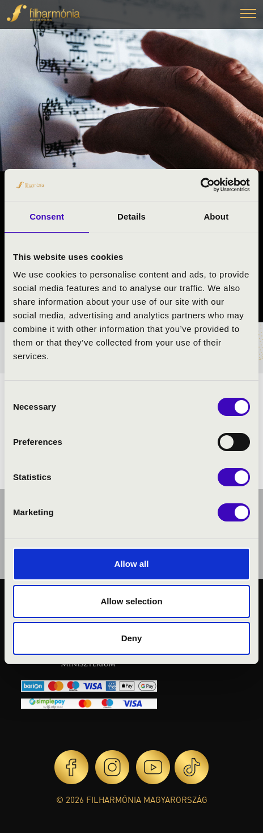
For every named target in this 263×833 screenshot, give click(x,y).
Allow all (131, 564)
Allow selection (131, 601)
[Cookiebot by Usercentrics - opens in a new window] (200, 185)
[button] (248, 15)
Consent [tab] (46, 216)
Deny (131, 638)
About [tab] (215, 216)
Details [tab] (131, 216)
